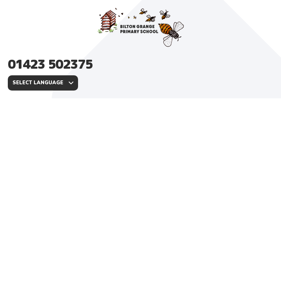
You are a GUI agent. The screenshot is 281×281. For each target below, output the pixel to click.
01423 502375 (50, 64)
